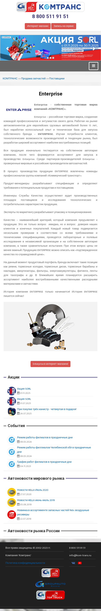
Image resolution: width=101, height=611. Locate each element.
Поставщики (57, 78)
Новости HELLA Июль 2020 (32, 490)
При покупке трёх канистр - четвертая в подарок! (46, 409)
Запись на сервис (64, 26)
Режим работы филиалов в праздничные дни (45, 437)
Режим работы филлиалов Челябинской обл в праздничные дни (54, 449)
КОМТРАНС (10, 78)
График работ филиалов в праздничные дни (44, 462)
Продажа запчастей (33, 78)
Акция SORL (24, 389)
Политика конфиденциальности (25, 563)
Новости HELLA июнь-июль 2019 (36, 500)
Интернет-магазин (37, 26)
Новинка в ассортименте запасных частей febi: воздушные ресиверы (53, 512)
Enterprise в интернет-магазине (50, 364)
